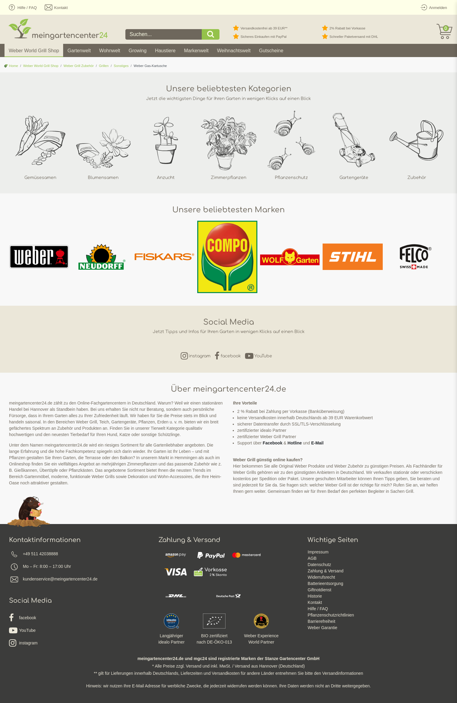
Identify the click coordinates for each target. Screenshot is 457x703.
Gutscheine (271, 50)
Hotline (294, 443)
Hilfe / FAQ (318, 608)
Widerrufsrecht (321, 577)
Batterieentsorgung (325, 583)
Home (11, 66)
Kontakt (315, 602)
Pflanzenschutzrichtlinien (331, 615)
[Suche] (211, 34)
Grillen (104, 66)
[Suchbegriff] (163, 34)
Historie (315, 596)
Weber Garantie (322, 627)
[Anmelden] (432, 7)
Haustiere (165, 50)
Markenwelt (196, 50)
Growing (138, 50)
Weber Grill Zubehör (78, 66)
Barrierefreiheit (321, 621)
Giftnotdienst (319, 589)
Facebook (272, 443)
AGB (312, 558)
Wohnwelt (109, 50)
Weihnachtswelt (234, 50)
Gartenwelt (78, 50)
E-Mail (317, 443)
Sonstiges (121, 66)
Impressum (318, 552)
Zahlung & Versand (325, 570)
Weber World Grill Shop (34, 50)
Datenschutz (319, 564)
